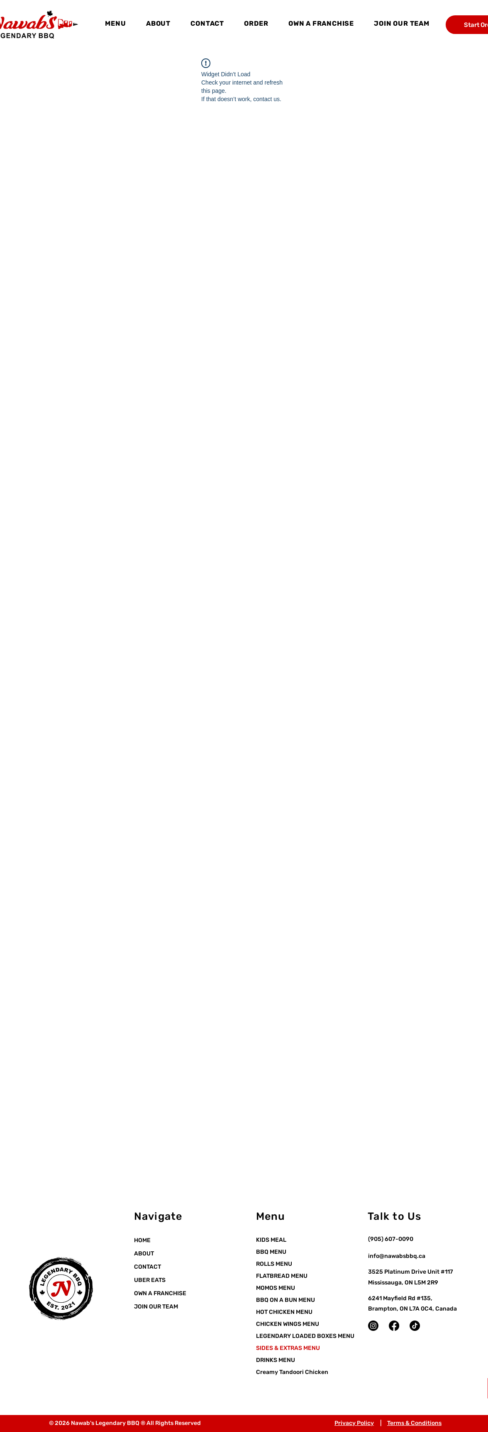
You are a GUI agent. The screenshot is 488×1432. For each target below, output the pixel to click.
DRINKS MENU (275, 1360)
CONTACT (147, 1266)
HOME (142, 1240)
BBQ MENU (271, 1251)
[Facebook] (394, 1326)
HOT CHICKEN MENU (284, 1312)
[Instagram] (373, 1326)
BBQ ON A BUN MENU (285, 1300)
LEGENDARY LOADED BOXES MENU (305, 1336)
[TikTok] (415, 1326)
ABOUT (144, 1253)
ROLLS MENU (274, 1263)
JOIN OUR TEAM (156, 1306)
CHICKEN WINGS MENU (287, 1324)
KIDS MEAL (271, 1239)
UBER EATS (150, 1280)
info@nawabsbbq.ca (396, 1256)
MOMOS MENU (275, 1287)
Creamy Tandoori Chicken (292, 1372)
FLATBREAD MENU (281, 1275)
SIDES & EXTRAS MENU (288, 1348)
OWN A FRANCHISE (160, 1293)
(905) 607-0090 (390, 1239)
